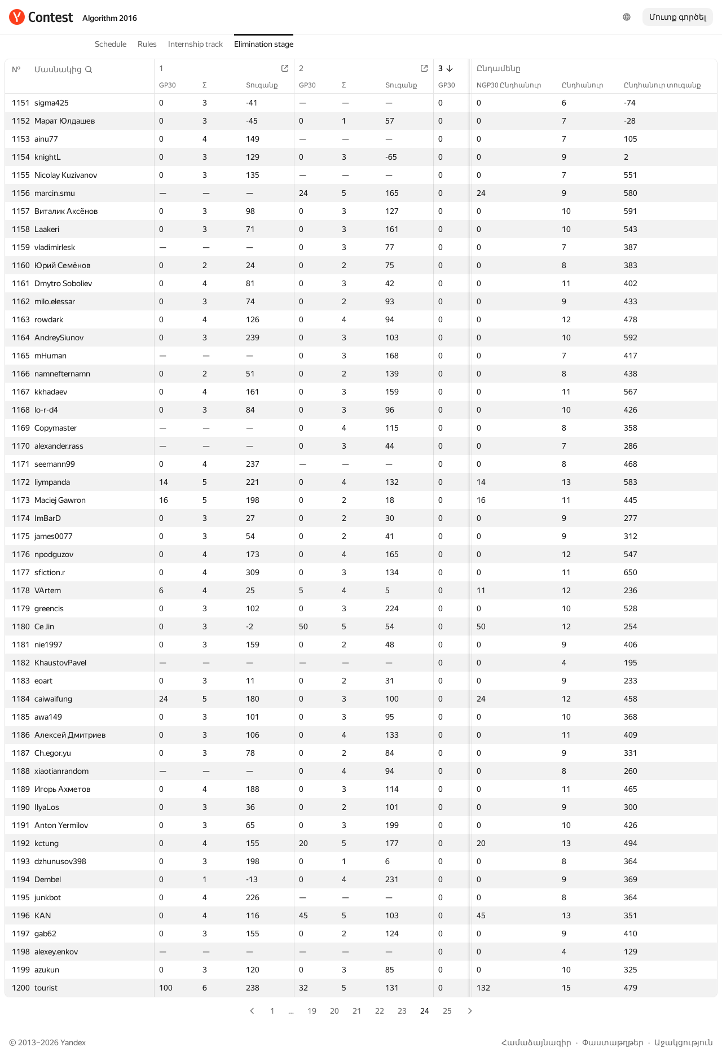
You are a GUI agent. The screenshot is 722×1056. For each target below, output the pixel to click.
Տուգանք (267, 85)
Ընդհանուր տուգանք (668, 85)
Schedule (110, 44)
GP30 (173, 85)
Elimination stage (263, 44)
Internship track (195, 44)
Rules (147, 44)
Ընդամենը (504, 68)
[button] (63, 69)
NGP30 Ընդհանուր (515, 85)
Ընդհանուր (588, 85)
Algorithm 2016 (109, 18)
